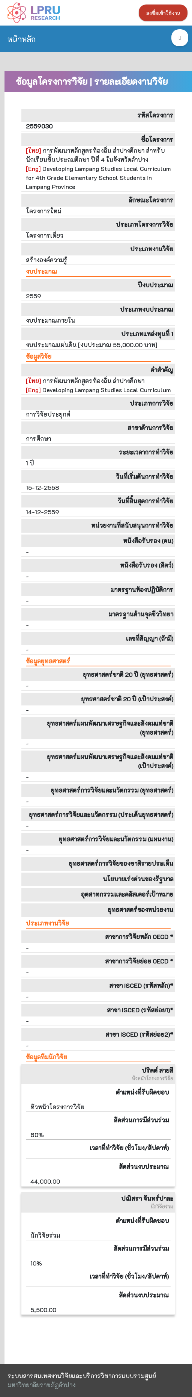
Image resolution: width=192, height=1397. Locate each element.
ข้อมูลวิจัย (38, 356)
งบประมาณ (41, 271)
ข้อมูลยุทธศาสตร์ (48, 661)
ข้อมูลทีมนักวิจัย (46, 1057)
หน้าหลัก (22, 39)
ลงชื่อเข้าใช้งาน (163, 13)
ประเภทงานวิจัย (47, 923)
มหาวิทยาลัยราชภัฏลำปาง (41, 1385)
